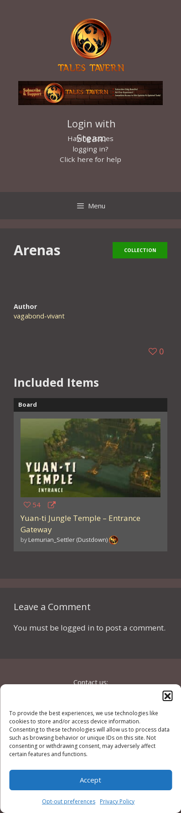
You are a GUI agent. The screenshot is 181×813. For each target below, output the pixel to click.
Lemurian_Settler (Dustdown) (68, 539)
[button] (167, 695)
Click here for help (90, 159)
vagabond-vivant (39, 316)
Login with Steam (91, 124)
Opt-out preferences (68, 801)
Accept (90, 779)
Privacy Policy (117, 801)
